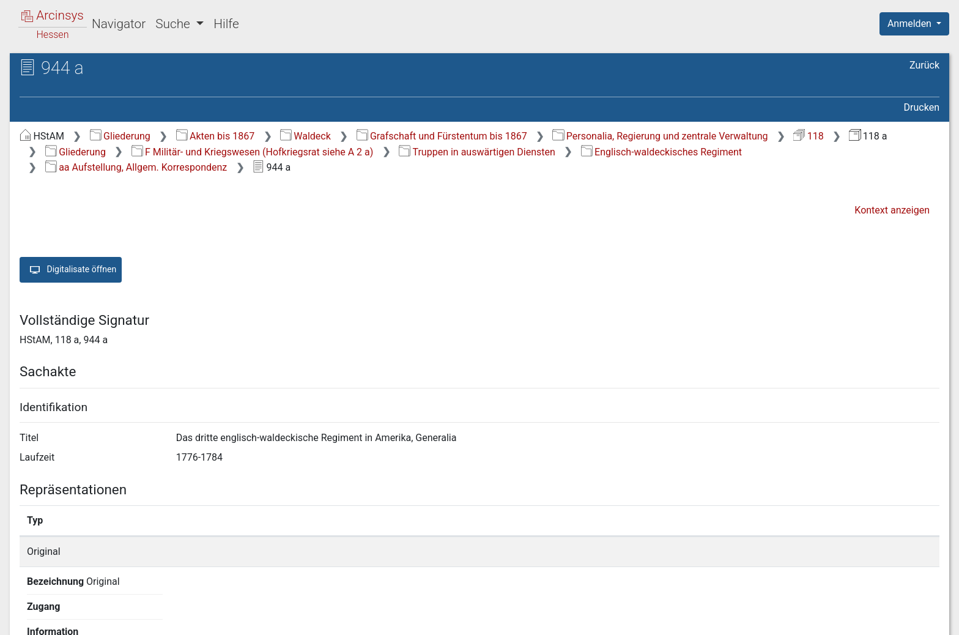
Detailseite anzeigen (711, 551)
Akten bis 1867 (215, 136)
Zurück (924, 65)
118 (808, 136)
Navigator (119, 24)
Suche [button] (174, 24)
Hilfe (226, 24)
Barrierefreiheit (828, 618)
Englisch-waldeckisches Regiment (661, 152)
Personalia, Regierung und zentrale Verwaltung (660, 136)
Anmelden (910, 23)
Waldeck (305, 136)
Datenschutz (735, 618)
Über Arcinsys (643, 618)
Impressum (918, 618)
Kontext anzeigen (892, 210)
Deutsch (73, 609)
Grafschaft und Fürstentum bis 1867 (442, 136)
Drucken (921, 107)
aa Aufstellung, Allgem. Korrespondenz (136, 167)
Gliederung (120, 136)
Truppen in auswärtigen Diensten (477, 152)
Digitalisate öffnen (70, 270)
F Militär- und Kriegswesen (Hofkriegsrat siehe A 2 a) (252, 152)
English (28, 609)
